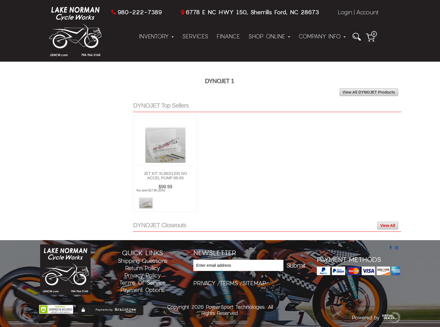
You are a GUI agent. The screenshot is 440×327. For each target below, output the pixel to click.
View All (387, 225)
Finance (228, 36)
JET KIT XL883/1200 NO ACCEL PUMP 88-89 (165, 175)
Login (345, 11)
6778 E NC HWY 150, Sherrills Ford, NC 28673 (252, 11)
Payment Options (142, 289)
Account (367, 11)
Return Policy (142, 268)
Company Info (322, 36)
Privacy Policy (142, 275)
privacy (204, 283)
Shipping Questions (143, 260)
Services (195, 36)
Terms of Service (143, 282)
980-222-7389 (139, 11)
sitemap (254, 283)
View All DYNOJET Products (369, 92)
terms (229, 283)
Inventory (156, 36)
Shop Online (269, 36)
